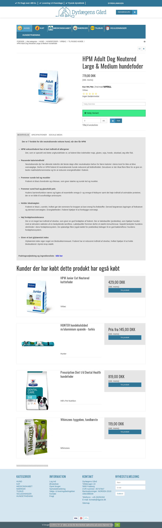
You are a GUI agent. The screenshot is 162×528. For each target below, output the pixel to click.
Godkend (120, 493)
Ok (117, 525)
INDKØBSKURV (127, 12)
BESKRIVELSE (23, 135)
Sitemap (86, 503)
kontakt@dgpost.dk (97, 500)
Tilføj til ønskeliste (90, 125)
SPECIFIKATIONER (39, 135)
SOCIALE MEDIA (55, 135)
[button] (139, 49)
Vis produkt (125, 290)
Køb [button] (115, 121)
